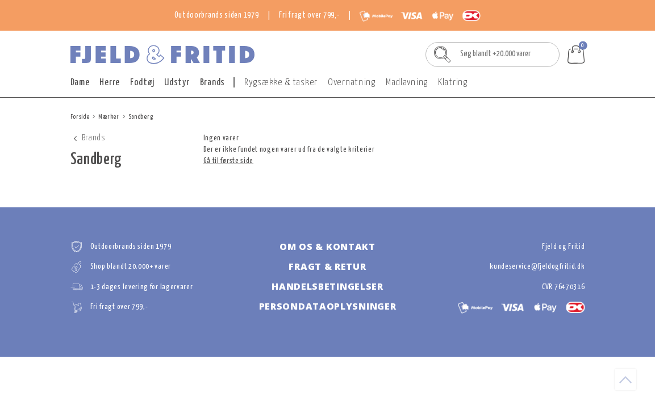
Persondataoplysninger (328, 306)
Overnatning (352, 82)
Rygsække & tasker (281, 82)
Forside (80, 117)
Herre (109, 82)
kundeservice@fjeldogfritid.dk (537, 266)
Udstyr (176, 82)
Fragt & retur (327, 266)
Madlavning (407, 82)
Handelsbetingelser (327, 286)
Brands (212, 82)
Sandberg (140, 117)
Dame (80, 82)
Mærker (108, 117)
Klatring (453, 82)
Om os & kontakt (327, 246)
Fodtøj (142, 82)
